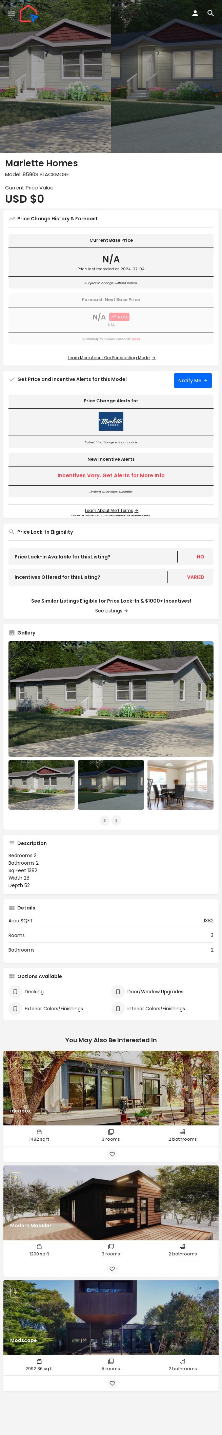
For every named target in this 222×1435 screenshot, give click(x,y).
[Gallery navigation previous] (105, 820)
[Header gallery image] (55, 76)
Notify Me (189, 380)
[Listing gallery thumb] (111, 699)
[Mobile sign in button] (195, 13)
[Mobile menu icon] (11, 13)
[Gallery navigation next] (117, 820)
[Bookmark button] (112, 1154)
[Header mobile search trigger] (210, 13)
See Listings (108, 610)
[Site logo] (30, 13)
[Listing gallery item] (41, 785)
